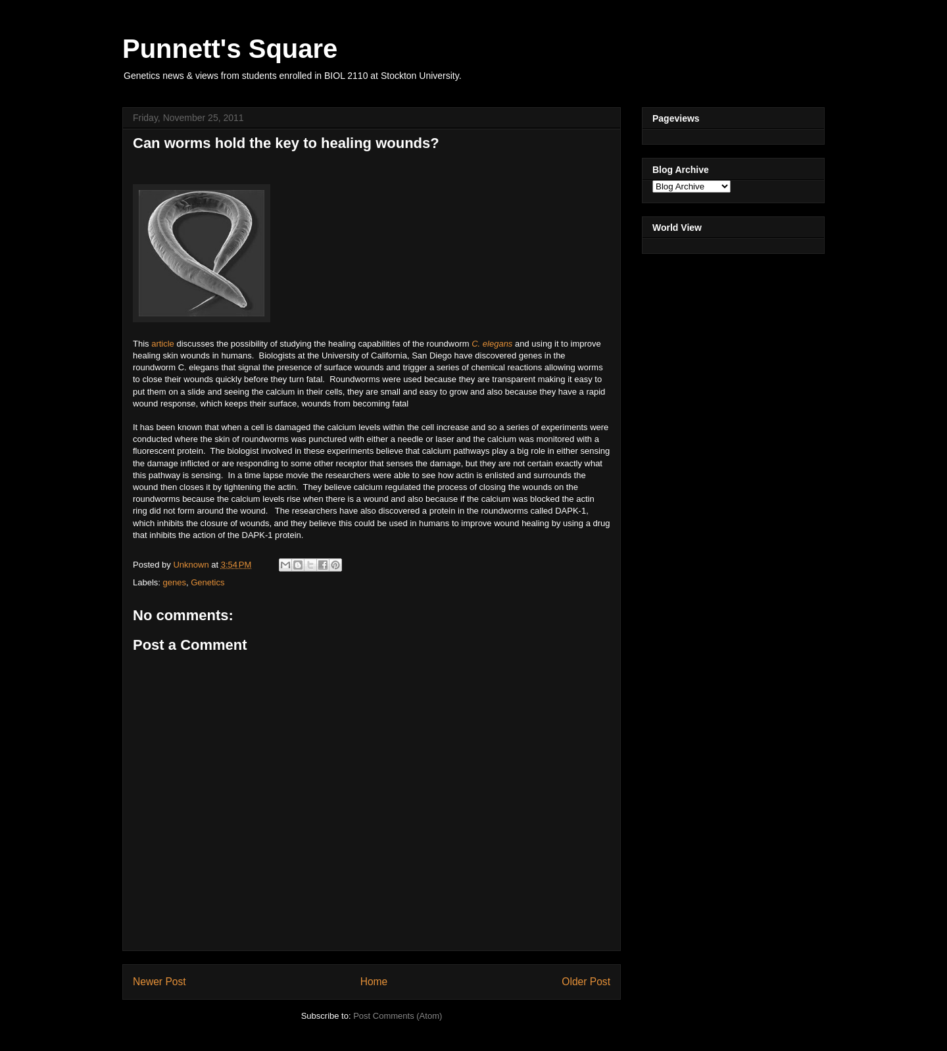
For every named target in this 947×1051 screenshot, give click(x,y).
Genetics (207, 582)
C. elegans (492, 344)
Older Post (586, 981)
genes (174, 582)
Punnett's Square (229, 48)
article (162, 344)
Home (374, 981)
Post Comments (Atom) (397, 1016)
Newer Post (159, 981)
